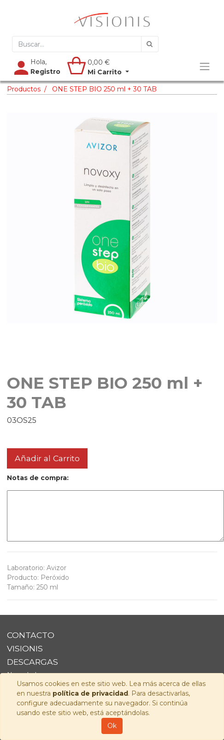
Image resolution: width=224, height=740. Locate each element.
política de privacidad (90, 693)
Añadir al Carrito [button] (47, 458)
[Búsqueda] (150, 44)
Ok (112, 726)
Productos (24, 89)
